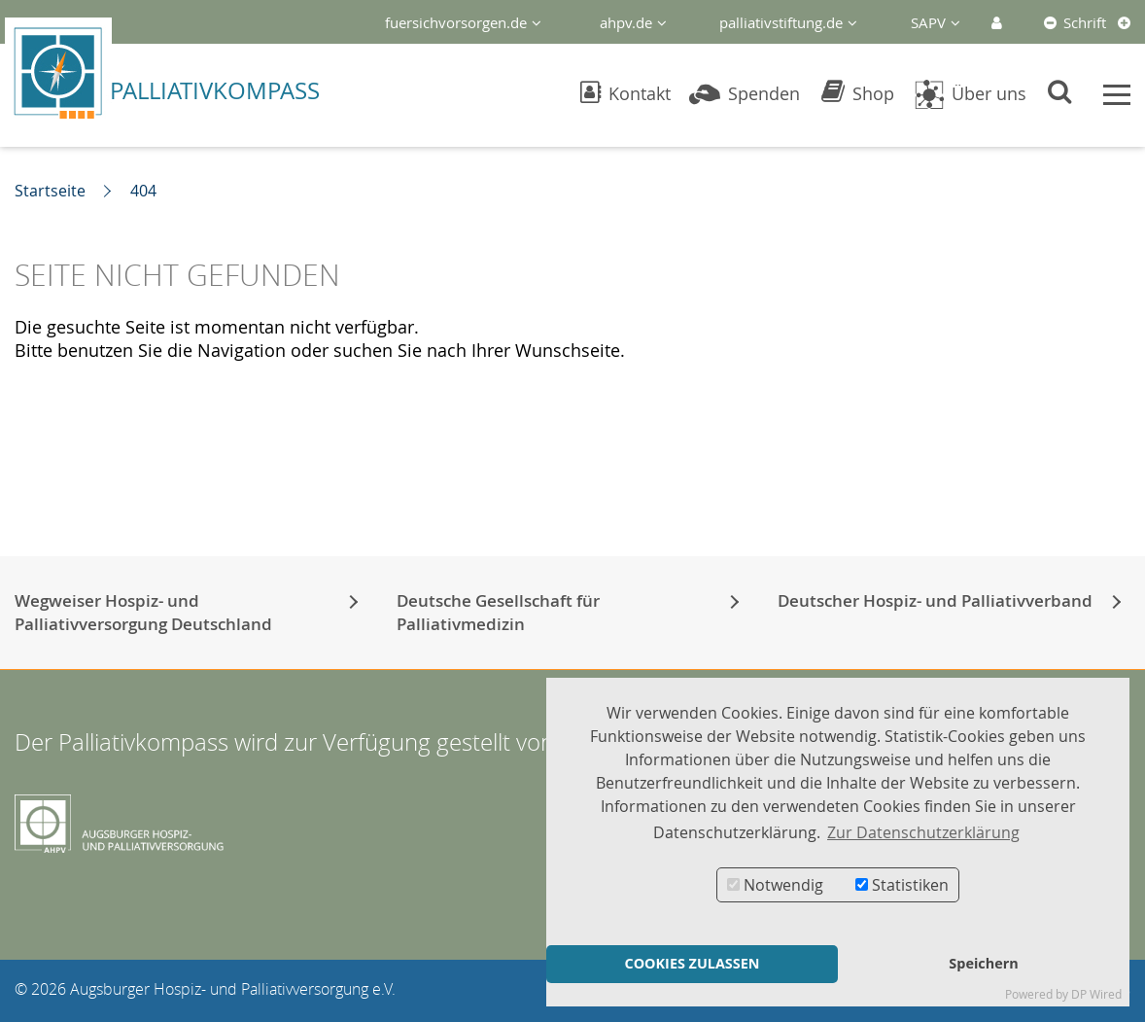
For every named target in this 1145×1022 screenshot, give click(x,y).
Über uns (969, 93)
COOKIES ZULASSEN (691, 963)
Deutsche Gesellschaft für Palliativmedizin (498, 612)
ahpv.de (626, 22)
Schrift (1084, 22)
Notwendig (775, 885)
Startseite (50, 190)
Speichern (983, 963)
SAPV (928, 22)
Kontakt (625, 93)
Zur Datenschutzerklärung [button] (923, 832)
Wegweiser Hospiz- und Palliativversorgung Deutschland (143, 612)
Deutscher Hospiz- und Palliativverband (935, 600)
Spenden (744, 93)
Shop (857, 93)
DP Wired (1096, 994)
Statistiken (902, 885)
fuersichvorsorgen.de (456, 22)
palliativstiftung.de (781, 22)
